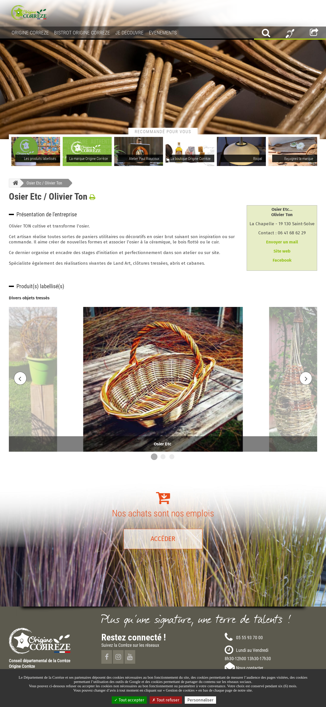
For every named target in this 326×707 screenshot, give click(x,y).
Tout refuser (165, 700)
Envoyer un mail (282, 242)
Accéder (163, 539)
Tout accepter (129, 700)
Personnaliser (200, 700)
